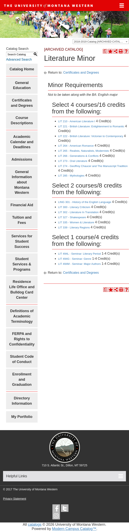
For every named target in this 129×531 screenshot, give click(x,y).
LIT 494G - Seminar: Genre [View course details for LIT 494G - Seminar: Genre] (74, 258)
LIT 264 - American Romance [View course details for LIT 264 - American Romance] (76, 145)
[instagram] (56, 515)
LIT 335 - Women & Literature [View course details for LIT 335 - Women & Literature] (76, 222)
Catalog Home (22, 69)
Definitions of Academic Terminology (22, 316)
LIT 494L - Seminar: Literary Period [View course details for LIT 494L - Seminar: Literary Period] (79, 253)
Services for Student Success (21, 241)
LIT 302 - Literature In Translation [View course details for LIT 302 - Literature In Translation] (78, 212)
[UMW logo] (48, 5)
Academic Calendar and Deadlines (21, 142)
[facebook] (56, 508)
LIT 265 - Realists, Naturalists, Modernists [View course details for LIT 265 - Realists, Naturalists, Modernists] (83, 150)
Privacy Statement (14, 498)
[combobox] (101, 41)
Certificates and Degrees (81, 72)
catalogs (34, 524)
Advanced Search (19, 59)
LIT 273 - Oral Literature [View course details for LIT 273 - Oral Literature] (72, 160)
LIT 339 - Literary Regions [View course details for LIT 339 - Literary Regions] (74, 227)
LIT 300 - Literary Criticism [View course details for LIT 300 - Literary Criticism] (74, 207)
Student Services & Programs (21, 264)
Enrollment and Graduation (21, 379)
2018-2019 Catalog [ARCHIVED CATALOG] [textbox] (99, 41)
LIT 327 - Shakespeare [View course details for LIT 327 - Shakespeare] (72, 217)
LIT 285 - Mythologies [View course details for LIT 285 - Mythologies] (71, 175)
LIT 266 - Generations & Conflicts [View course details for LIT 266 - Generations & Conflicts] (78, 155)
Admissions (21, 159)
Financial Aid (22, 205)
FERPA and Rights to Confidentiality (22, 339)
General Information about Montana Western (22, 182)
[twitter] (64, 508)
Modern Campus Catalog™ (74, 529)
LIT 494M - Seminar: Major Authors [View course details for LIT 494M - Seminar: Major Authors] (79, 263)
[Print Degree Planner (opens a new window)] (105, 51)
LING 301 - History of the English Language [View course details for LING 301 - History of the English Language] (84, 202)
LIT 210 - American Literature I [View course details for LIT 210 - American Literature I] (76, 121)
